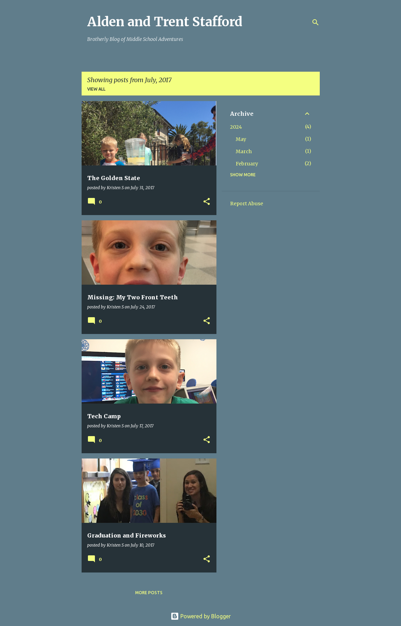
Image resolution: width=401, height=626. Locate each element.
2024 (236, 127)
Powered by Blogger (201, 616)
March (244, 151)
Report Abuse (246, 203)
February (247, 164)
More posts (149, 592)
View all (96, 89)
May (241, 139)
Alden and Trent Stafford (164, 22)
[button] (206, 202)
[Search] (315, 22)
